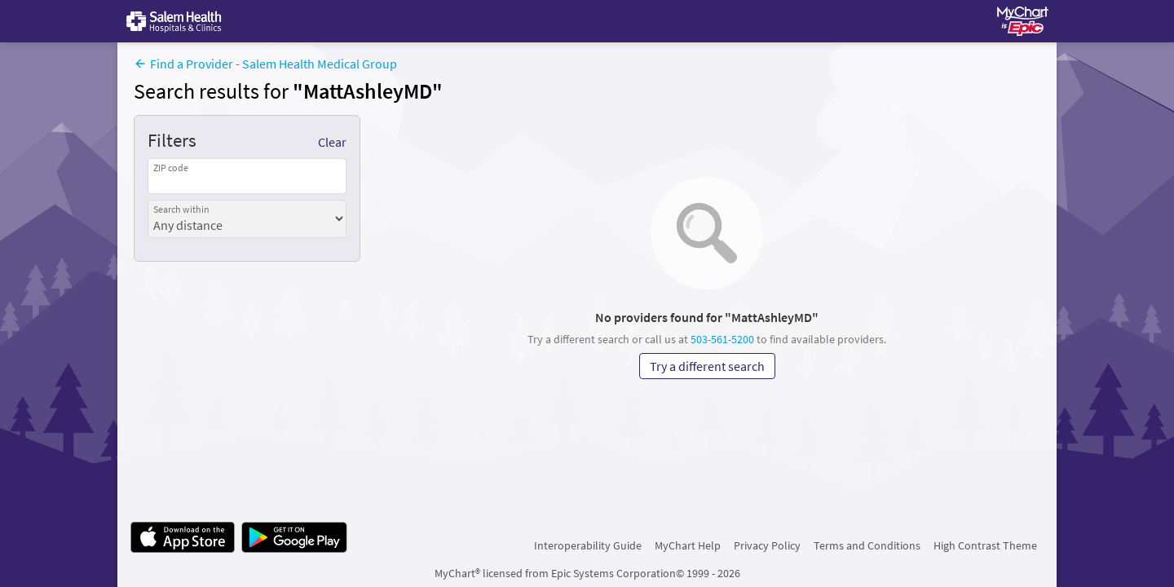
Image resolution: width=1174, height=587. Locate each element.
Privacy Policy (767, 545)
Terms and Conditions (867, 545)
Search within (181, 209)
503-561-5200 (722, 339)
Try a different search (707, 366)
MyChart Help (688, 545)
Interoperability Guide (588, 545)
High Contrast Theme (985, 545)
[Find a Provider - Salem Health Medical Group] (265, 65)
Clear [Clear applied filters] (332, 142)
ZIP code (170, 167)
